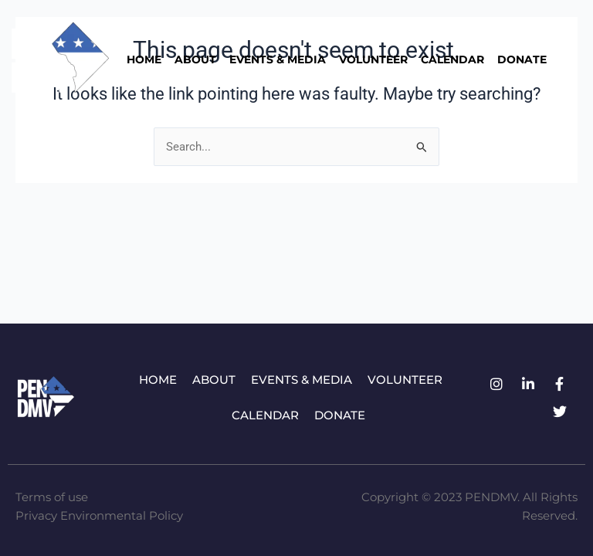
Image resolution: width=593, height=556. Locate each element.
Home (144, 59)
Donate (522, 59)
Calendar (452, 59)
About (195, 59)
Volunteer (373, 59)
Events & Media (277, 59)
